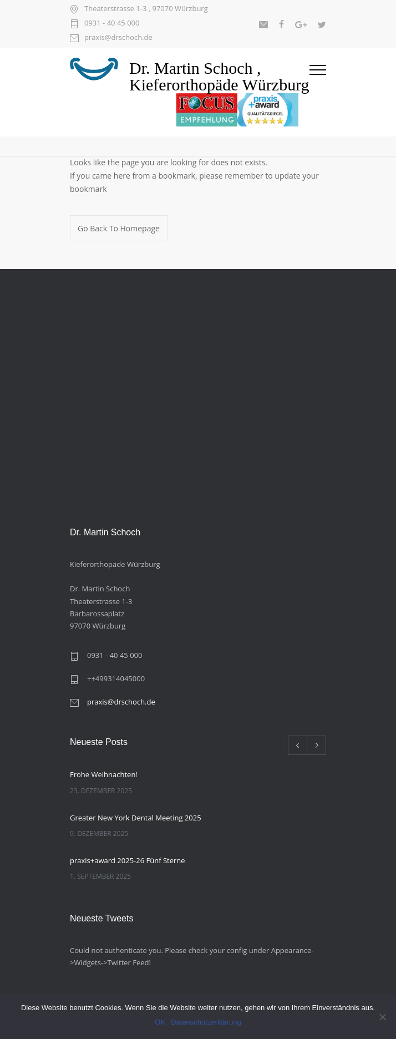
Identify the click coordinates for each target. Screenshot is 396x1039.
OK (160, 1022)
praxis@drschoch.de (118, 38)
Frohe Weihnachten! (104, 774)
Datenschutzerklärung (206, 1022)
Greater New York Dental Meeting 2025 (135, 818)
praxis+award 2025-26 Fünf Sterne (127, 860)
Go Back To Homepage (119, 228)
